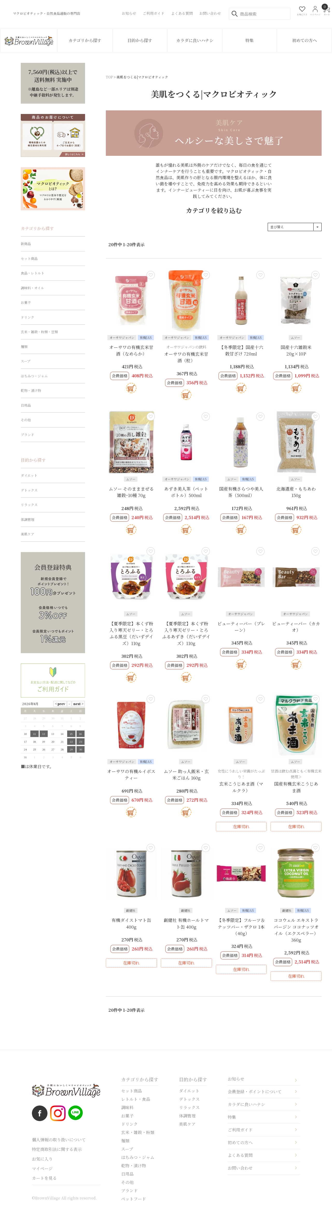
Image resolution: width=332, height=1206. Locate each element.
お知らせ (236, 1079)
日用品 (26, 405)
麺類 (24, 346)
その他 (26, 419)
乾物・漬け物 (31, 390)
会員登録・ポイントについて (255, 1092)
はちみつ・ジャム (34, 375)
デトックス (29, 490)
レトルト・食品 (135, 1099)
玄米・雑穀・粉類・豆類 (39, 331)
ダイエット (29, 475)
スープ (25, 361)
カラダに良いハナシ (194, 40)
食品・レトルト (32, 273)
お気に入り (42, 1159)
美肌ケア (27, 534)
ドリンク (27, 317)
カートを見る (44, 1178)
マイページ (42, 1168)
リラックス (29, 504)
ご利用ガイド (240, 1130)
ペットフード (133, 1199)
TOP (109, 77)
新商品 (26, 243)
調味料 (127, 1107)
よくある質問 (240, 1155)
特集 (249, 40)
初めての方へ (304, 40)
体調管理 (27, 519)
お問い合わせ (240, 1168)
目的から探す (139, 40)
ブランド (27, 434)
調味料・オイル (32, 287)
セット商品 (29, 258)
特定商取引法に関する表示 (57, 1149)
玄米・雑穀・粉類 (137, 1132)
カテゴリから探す (84, 40)
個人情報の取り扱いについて (59, 1140)
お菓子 (26, 302)
